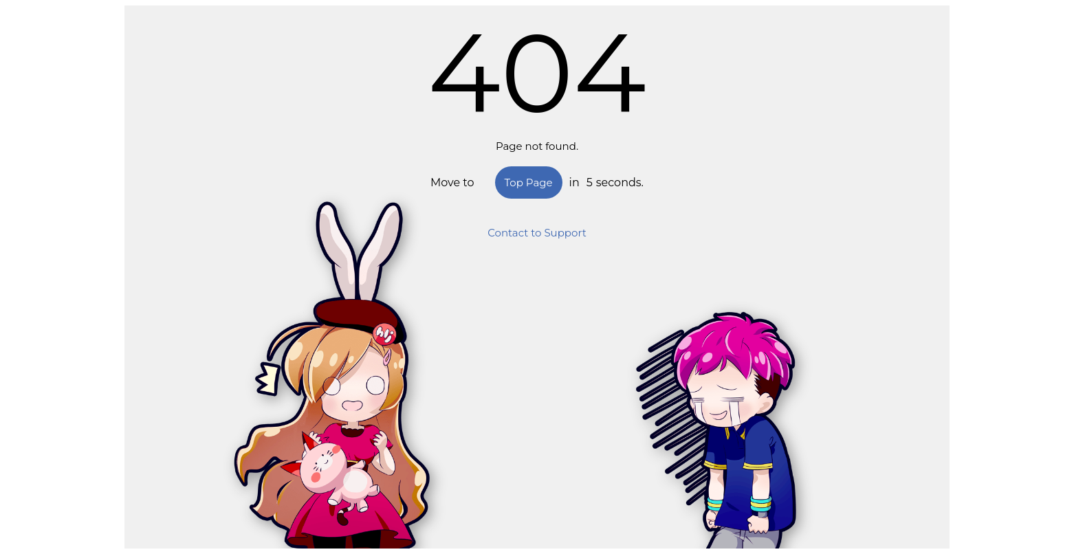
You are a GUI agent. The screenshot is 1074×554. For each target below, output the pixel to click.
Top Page (529, 182)
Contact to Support (537, 232)
